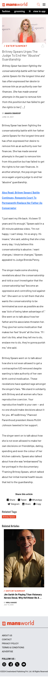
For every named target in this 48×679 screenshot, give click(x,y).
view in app (39, 11)
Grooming (19, 11)
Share (11, 499)
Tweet (22, 499)
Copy (37, 504)
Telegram (13, 504)
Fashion (6, 11)
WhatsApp (35, 499)
